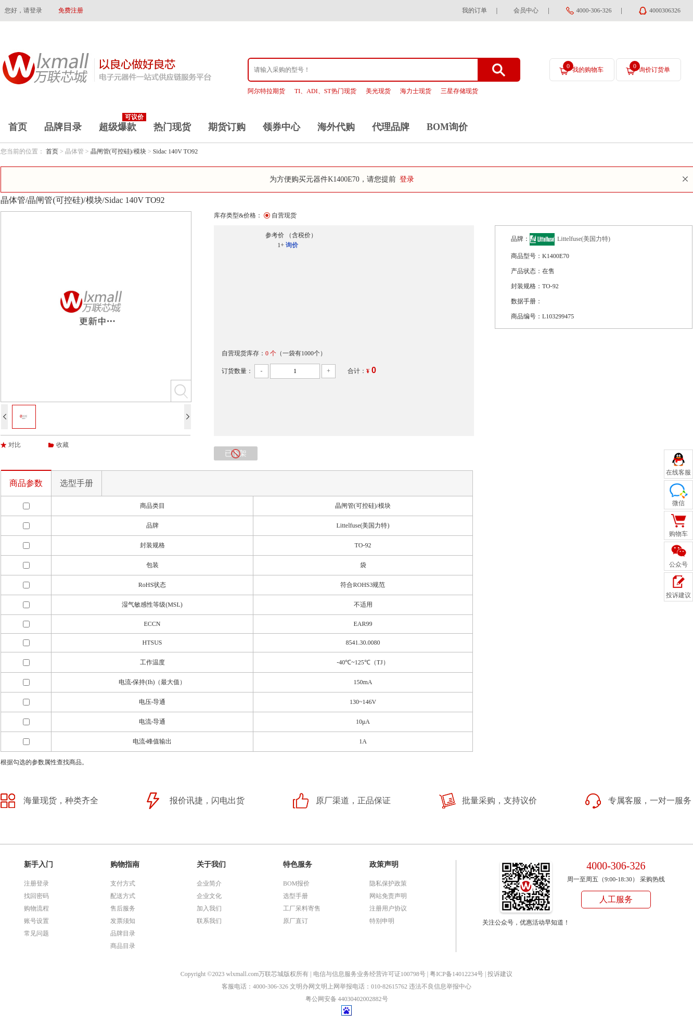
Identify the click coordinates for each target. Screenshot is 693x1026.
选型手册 (76, 483)
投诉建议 (499, 974)
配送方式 (122, 896)
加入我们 (209, 908)
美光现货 (378, 91)
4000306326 (665, 10)
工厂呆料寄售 (301, 908)
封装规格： (526, 286)
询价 (292, 245)
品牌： (520, 238)
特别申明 (381, 921)
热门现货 (172, 127)
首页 (17, 127)
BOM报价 (296, 883)
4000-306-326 (594, 10)
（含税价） (301, 235)
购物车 (678, 533)
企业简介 (209, 883)
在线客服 (678, 472)
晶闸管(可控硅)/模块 (118, 151)
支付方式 (122, 883)
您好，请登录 (23, 10)
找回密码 (36, 896)
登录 (407, 179)
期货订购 (227, 127)
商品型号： (526, 256)
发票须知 (122, 921)
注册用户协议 (388, 908)
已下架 (236, 453)
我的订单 (474, 10)
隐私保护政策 (388, 883)
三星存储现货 (459, 91)
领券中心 (281, 127)
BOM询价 (447, 127)
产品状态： (526, 271)
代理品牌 (390, 127)
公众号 (678, 564)
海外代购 (336, 127)
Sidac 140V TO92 (175, 151)
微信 (678, 503)
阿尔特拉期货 (266, 91)
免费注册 (70, 10)
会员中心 (526, 10)
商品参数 (26, 483)
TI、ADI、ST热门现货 (325, 91)
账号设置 (36, 921)
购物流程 (36, 908)
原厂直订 (295, 921)
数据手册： (526, 301)
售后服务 (122, 908)
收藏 (62, 444)
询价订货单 (650, 67)
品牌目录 (63, 127)
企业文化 (209, 896)
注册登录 (36, 883)
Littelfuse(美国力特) (583, 238)
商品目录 (122, 946)
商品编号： (526, 316)
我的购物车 (583, 67)
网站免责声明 (388, 896)
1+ (280, 245)
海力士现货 (415, 91)
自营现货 (284, 215)
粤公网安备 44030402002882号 (346, 999)
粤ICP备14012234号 (456, 974)
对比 (14, 444)
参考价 (274, 235)
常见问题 (36, 933)
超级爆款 (117, 127)
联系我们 (209, 921)
